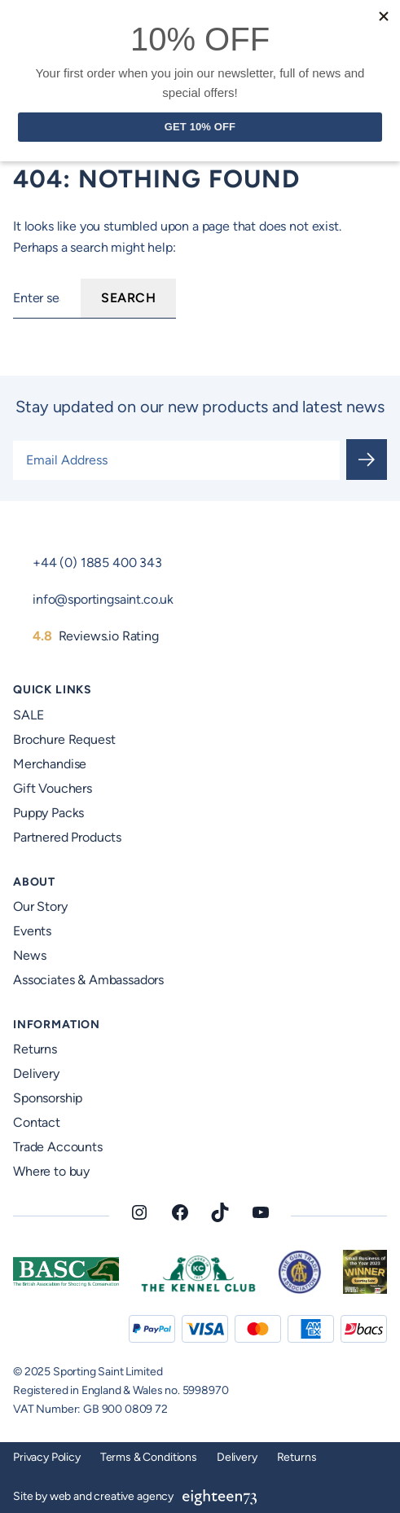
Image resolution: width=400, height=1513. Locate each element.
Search (128, 298)
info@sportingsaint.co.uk (103, 599)
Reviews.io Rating (96, 636)
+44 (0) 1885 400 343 (97, 562)
